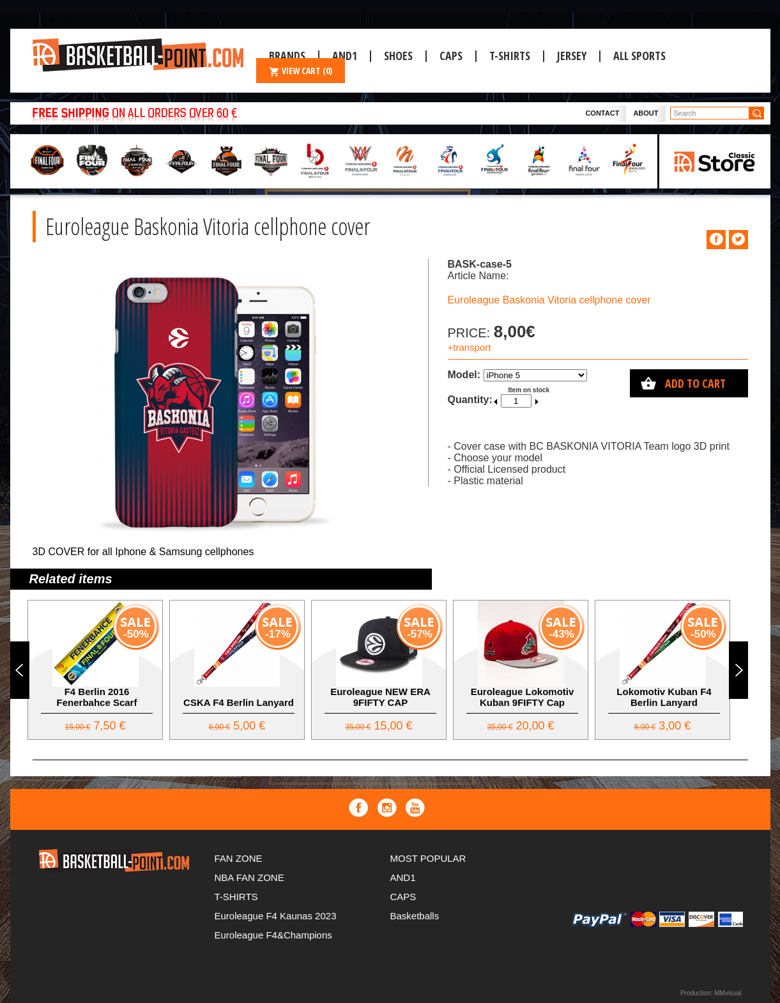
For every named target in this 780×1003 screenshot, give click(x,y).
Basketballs (415, 915)
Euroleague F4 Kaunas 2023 (276, 915)
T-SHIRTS (509, 55)
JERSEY (571, 55)
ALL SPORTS (639, 55)
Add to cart (695, 383)
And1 (344, 55)
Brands (287, 55)
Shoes (398, 55)
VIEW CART (300, 71)
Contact (602, 113)
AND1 (403, 877)
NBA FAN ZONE (249, 877)
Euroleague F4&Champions (273, 935)
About (645, 113)
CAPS (451, 55)
